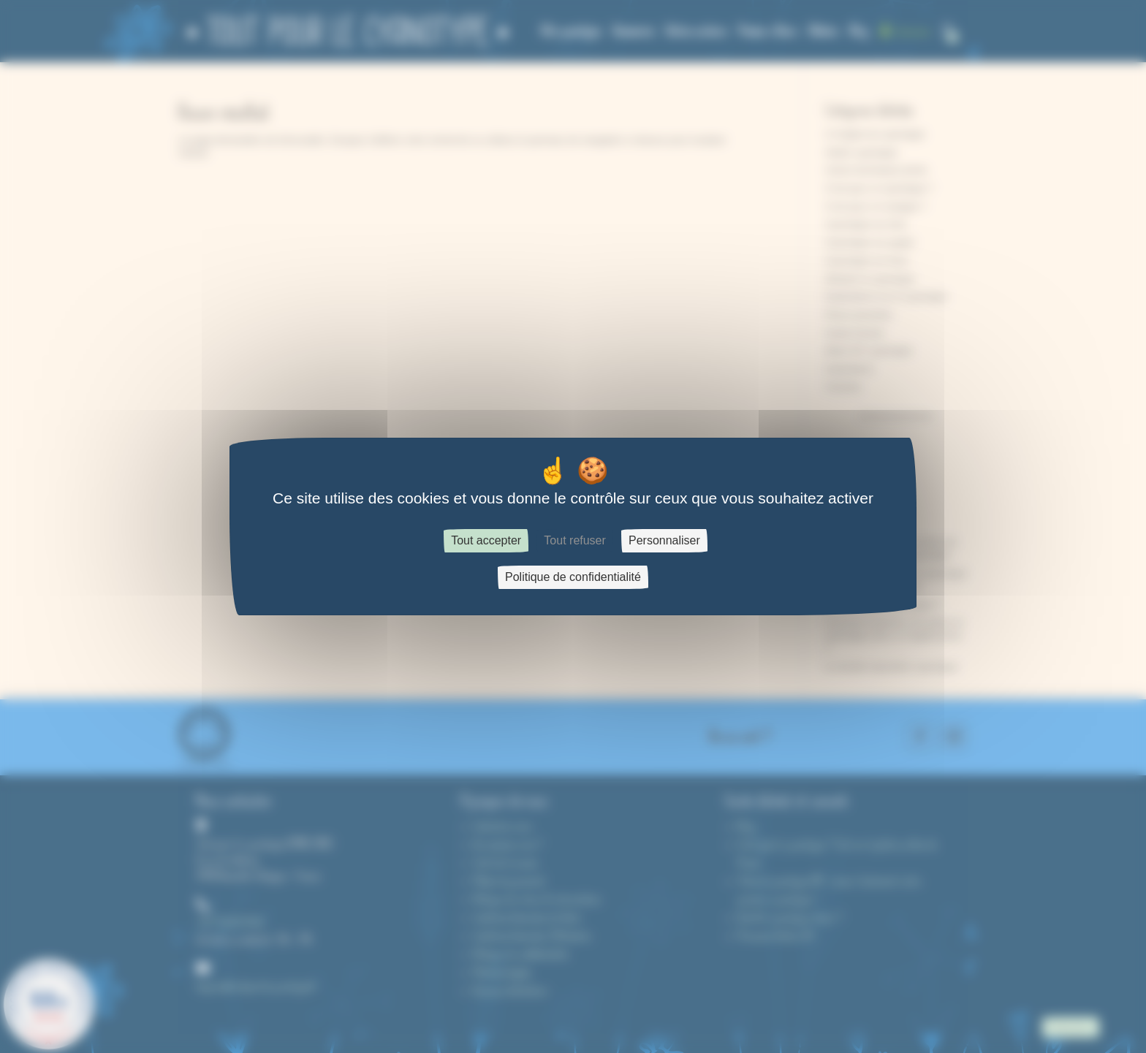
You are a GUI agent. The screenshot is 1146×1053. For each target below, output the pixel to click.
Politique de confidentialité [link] (573, 577)
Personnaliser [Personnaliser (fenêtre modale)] (664, 540)
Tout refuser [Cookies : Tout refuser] (574, 540)
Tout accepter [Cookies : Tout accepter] (486, 540)
